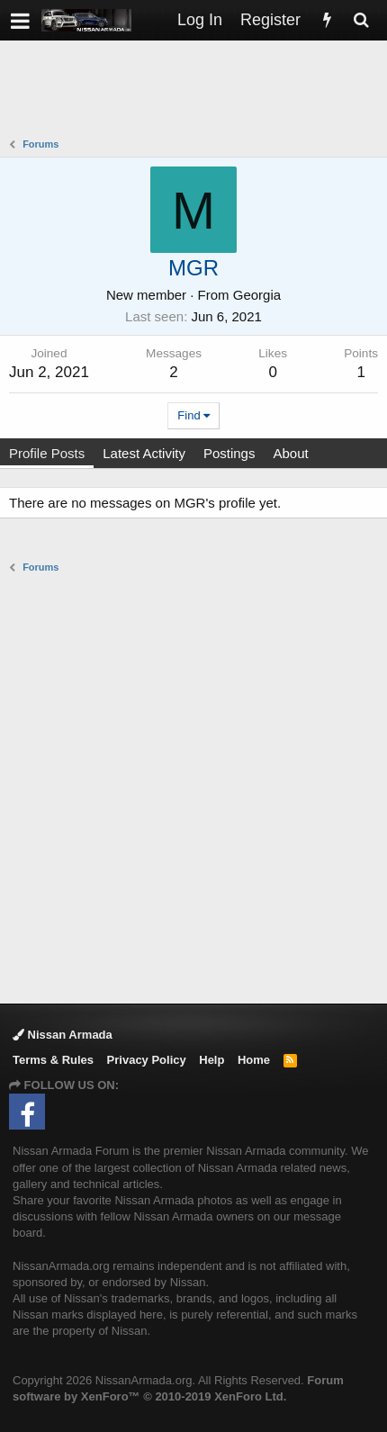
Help (211, 1060)
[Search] (361, 20)
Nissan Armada (62, 1034)
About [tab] (290, 453)
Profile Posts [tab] (47, 453)
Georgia (257, 294)
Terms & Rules (53, 1060)
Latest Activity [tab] (144, 453)
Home (254, 1060)
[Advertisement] (198, 90)
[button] (20, 20)
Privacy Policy (146, 1060)
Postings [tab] (229, 453)
